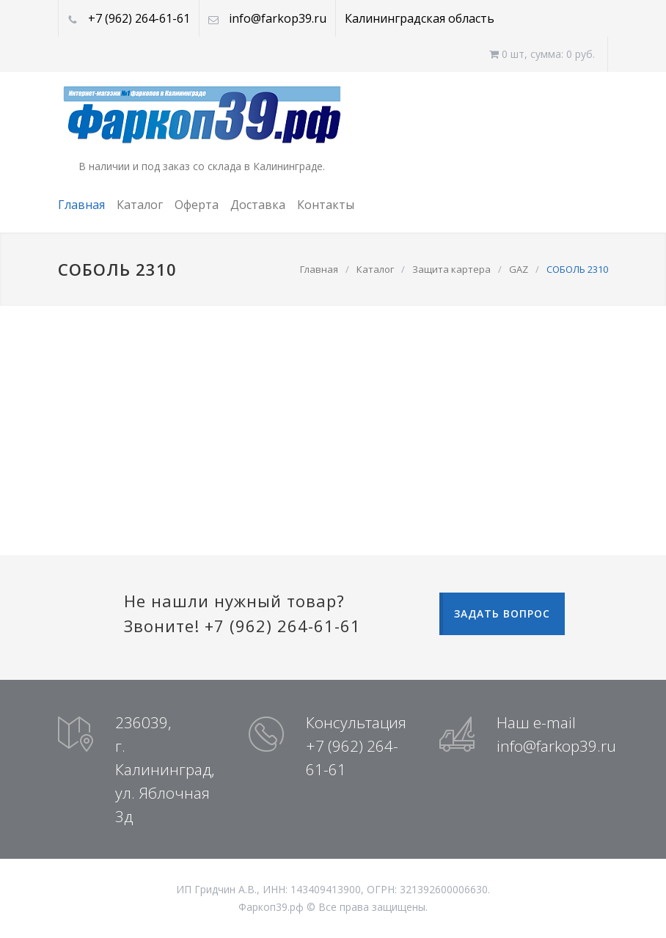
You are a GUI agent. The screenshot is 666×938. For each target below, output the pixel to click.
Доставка (257, 205)
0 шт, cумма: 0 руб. (542, 54)
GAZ (518, 269)
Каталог (140, 205)
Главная (81, 205)
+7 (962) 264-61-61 (139, 18)
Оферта (197, 205)
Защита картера (451, 269)
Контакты (325, 205)
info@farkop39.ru (277, 18)
